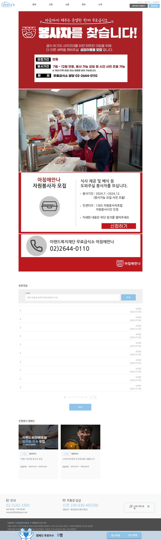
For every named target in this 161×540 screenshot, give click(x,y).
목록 (80, 407)
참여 (34, 4)
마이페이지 (156, 2)
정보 (83, 4)
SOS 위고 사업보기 (138, 5)
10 (86, 397)
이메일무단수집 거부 (38, 523)
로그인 (140, 2)
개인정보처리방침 (22, 523)
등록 (128, 297)
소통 (67, 4)
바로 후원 (154, 5)
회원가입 (147, 2)
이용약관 (10, 523)
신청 (51, 4)
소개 (100, 4)
